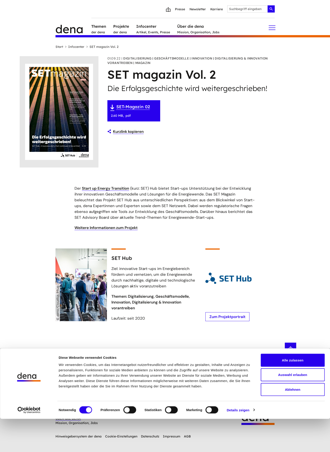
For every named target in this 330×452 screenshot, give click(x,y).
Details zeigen (238, 443)
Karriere (216, 9)
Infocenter (74, 47)
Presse (180, 9)
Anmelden (136, 359)
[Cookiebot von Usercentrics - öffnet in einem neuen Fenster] (29, 443)
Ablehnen (292, 422)
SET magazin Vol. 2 (102, 47)
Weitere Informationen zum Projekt (106, 227)
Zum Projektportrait (227, 316)
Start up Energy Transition (105, 188)
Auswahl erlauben (292, 408)
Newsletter (197, 9)
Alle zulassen (292, 393)
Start (59, 47)
